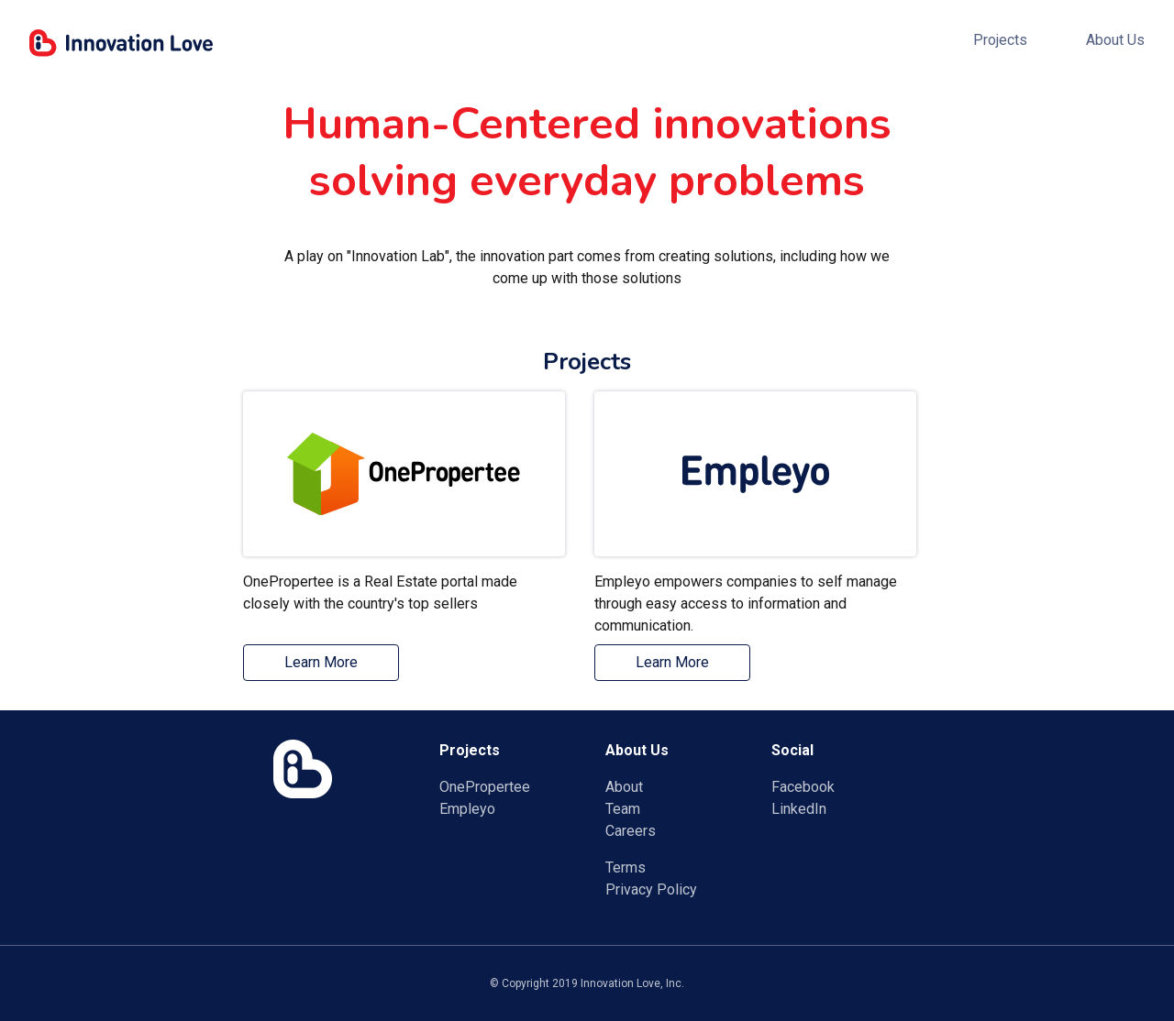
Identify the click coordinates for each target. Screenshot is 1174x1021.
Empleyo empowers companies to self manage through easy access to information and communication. (745, 601)
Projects (1000, 40)
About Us (1115, 40)
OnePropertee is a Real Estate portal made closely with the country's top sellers (380, 592)
